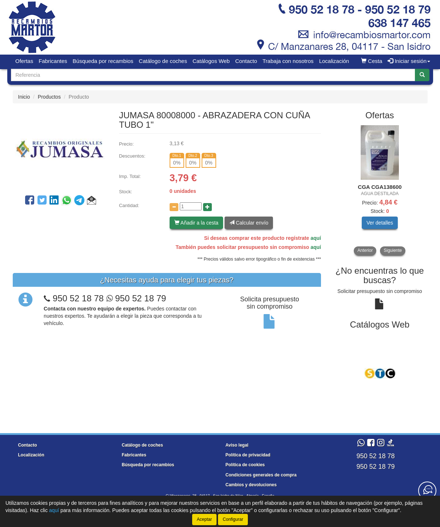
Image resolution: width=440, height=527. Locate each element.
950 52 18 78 (78, 298)
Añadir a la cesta (196, 223)
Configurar (233, 519)
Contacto (246, 61)
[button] (91, 201)
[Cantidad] (191, 206)
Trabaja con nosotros (287, 61)
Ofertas (24, 61)
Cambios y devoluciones (251, 484)
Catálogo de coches (163, 61)
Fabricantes (53, 61)
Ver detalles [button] (379, 223)
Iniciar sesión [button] (409, 61)
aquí (315, 238)
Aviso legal (237, 445)
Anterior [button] (365, 250)
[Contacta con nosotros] (427, 491)
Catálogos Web (211, 61)
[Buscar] (422, 75)
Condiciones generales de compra (261, 475)
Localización (334, 61)
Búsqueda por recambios (103, 61)
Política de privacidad (248, 454)
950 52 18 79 (136, 298)
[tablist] (380, 190)
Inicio (24, 97)
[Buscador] (213, 75)
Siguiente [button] (393, 250)
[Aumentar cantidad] (207, 207)
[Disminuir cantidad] (174, 207)
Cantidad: (129, 205)
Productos (49, 97)
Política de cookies (245, 464)
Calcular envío (248, 223)
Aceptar (204, 519)
